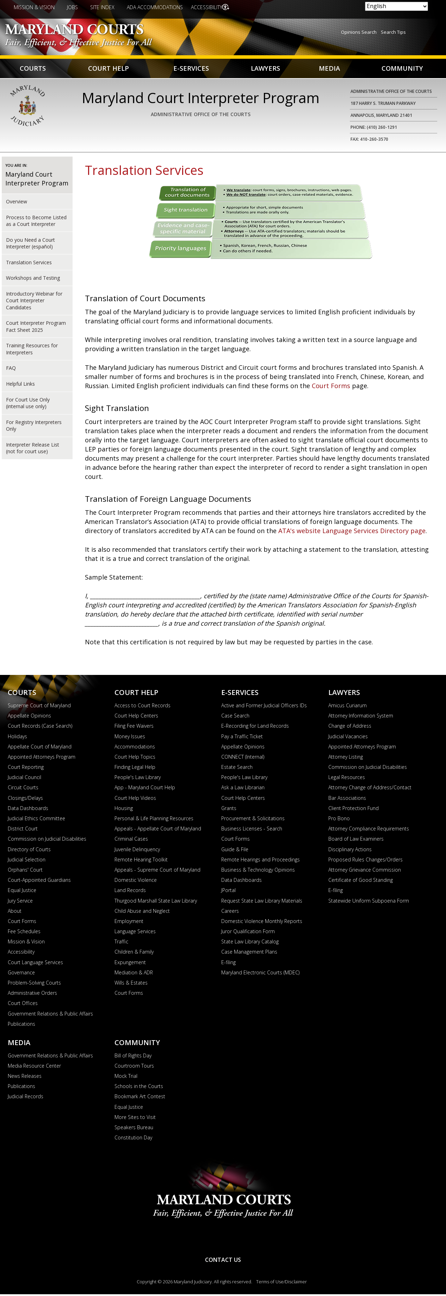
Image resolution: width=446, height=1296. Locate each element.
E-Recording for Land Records (255, 727)
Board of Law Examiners (356, 840)
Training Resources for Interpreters (32, 350)
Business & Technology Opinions (258, 871)
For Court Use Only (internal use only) (28, 404)
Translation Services (29, 263)
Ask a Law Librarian (243, 789)
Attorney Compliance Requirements (368, 830)
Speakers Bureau (133, 1129)
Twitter (246, 1239)
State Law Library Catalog (250, 943)
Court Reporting (26, 768)
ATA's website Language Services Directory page (352, 532)
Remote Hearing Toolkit (141, 861)
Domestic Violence (135, 881)
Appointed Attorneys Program (41, 758)
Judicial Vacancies (348, 737)
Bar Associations (347, 799)
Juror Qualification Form (248, 933)
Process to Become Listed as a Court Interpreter (36, 222)
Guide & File (234, 851)
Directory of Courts (29, 851)
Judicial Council (24, 779)
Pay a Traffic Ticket (242, 737)
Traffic (121, 943)
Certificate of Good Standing (360, 881)
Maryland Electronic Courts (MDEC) (260, 974)
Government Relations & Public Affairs (50, 1015)
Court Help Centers (136, 717)
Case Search (235, 717)
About (14, 912)
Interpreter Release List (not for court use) (32, 449)
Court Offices (23, 1004)
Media (328, 69)
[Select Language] (396, 6)
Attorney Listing (345, 758)
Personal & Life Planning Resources (153, 820)
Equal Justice (22, 892)
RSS (223, 1239)
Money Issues (129, 737)
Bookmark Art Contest (139, 1098)
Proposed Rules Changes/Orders (365, 861)
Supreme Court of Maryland (39, 707)
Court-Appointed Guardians (39, 881)
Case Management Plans (249, 953)
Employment (128, 922)
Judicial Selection (26, 861)
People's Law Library (137, 779)
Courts (33, 69)
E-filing (228, 964)
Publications (21, 1025)
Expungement (130, 964)
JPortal (228, 892)
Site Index (102, 7)
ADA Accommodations (155, 7)
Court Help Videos (135, 799)
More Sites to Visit (135, 1118)
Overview (16, 203)
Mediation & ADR (133, 974)
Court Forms (332, 387)
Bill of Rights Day (132, 1057)
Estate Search (237, 768)
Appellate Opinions (29, 717)
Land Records (130, 892)
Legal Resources (346, 779)
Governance (21, 974)
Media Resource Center (34, 1067)
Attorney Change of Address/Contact (369, 789)
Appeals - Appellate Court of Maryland (157, 830)
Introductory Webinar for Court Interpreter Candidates (34, 302)
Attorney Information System (360, 717)
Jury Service (20, 902)
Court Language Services (35, 964)
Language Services (135, 933)
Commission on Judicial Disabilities (47, 840)
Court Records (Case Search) (40, 727)
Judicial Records (25, 1098)
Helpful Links (20, 385)
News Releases (25, 1077)
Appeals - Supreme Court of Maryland (157, 871)
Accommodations (134, 748)
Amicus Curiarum (347, 707)
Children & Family (134, 953)
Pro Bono (339, 820)
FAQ (11, 369)
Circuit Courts (23, 789)
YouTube (200, 1239)
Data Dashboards (28, 810)
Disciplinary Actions (350, 851)
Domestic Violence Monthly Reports (261, 922)
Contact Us (223, 1261)
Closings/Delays (25, 799)
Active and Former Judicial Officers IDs (264, 707)
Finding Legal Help (134, 768)
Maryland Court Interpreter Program (36, 180)
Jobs (72, 7)
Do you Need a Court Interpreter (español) (30, 244)
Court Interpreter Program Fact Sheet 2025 (36, 328)
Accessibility (208, 7)
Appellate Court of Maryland (40, 748)
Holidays (17, 737)
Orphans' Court (25, 871)
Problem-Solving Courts (34, 984)
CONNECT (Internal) (242, 758)
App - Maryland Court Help (144, 789)
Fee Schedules (24, 933)
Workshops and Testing (33, 279)
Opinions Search (359, 32)
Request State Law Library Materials (261, 902)
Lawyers (264, 69)
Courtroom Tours (134, 1067)
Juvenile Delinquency (137, 851)
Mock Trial (125, 1077)
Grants (228, 810)
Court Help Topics (134, 758)
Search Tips (393, 32)
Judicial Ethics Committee (36, 820)
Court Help (109, 69)
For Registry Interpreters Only (34, 427)
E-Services (190, 69)
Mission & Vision (34, 7)
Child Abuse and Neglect (142, 912)
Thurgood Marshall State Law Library (155, 902)
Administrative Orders (32, 994)
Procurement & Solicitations (253, 820)
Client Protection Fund (353, 810)
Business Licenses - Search (251, 830)
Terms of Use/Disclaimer (281, 1283)
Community (402, 69)
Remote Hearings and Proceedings (260, 861)
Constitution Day (133, 1139)
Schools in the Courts (138, 1088)
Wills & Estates (131, 984)
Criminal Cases (131, 840)
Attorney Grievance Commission (364, 871)
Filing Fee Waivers (134, 727)
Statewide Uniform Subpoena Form (368, 902)
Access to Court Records (142, 707)
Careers (230, 912)
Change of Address (349, 727)
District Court (23, 830)
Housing (123, 810)
